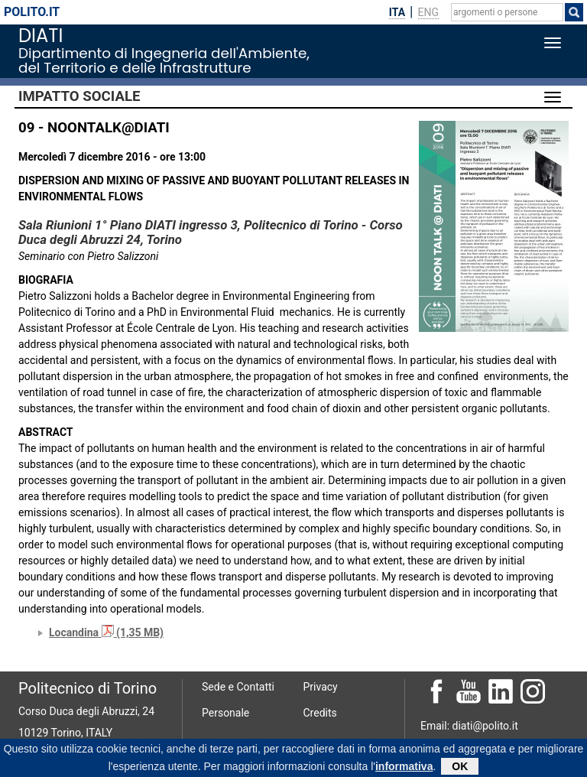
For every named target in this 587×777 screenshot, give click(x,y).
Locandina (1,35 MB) (106, 632)
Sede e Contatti (238, 687)
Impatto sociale (79, 96)
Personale (225, 713)
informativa (404, 768)
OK (460, 768)
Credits (320, 713)
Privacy (320, 687)
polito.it (32, 12)
